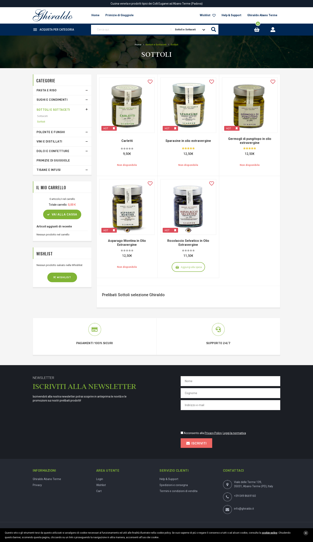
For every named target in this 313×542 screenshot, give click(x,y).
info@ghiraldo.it (244, 508)
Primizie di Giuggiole (53, 160)
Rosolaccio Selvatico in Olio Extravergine (188, 243)
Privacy (37, 485)
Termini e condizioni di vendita (178, 491)
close (305, 533)
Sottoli (41, 121)
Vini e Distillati (49, 141)
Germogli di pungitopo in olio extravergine (249, 141)
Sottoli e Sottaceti (53, 110)
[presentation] (211, 420)
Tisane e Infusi (49, 170)
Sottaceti (42, 116)
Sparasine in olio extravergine (188, 141)
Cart (99, 491)
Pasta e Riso (46, 90)
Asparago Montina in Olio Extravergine (127, 243)
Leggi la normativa (234, 433)
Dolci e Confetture (53, 151)
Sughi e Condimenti (52, 100)
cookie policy (269, 532)
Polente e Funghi (51, 132)
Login (99, 479)
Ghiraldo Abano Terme (262, 15)
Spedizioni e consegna (173, 485)
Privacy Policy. (213, 433)
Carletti (127, 141)
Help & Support (231, 15)
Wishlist (208, 15)
